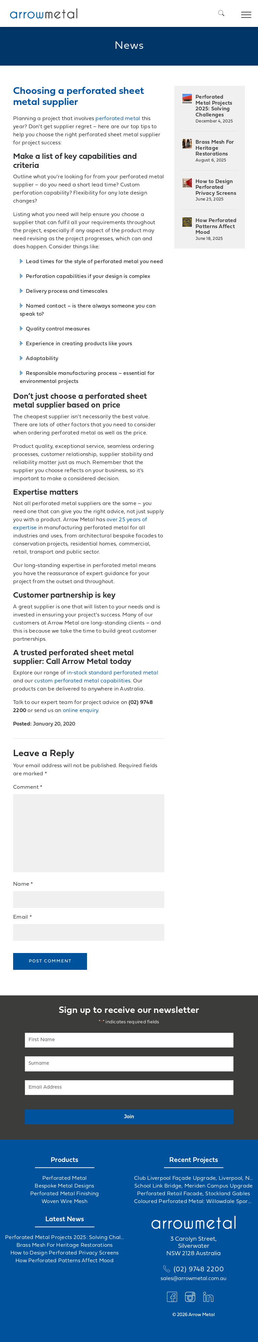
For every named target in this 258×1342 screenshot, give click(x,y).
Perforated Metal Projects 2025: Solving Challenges (214, 109)
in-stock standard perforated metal (112, 673)
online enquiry (80, 710)
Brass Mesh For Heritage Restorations (215, 151)
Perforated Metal (64, 1178)
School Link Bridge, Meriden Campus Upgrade (193, 1186)
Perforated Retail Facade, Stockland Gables (193, 1194)
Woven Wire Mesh (64, 1201)
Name (23, 884)
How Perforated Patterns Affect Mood (216, 229)
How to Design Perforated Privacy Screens (216, 190)
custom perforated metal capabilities (82, 681)
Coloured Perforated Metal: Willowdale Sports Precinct (193, 1201)
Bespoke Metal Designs (64, 1186)
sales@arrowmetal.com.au (193, 1278)
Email (22, 917)
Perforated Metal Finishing (64, 1194)
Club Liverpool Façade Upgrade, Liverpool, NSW (193, 1178)
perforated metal (117, 118)
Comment (27, 787)
